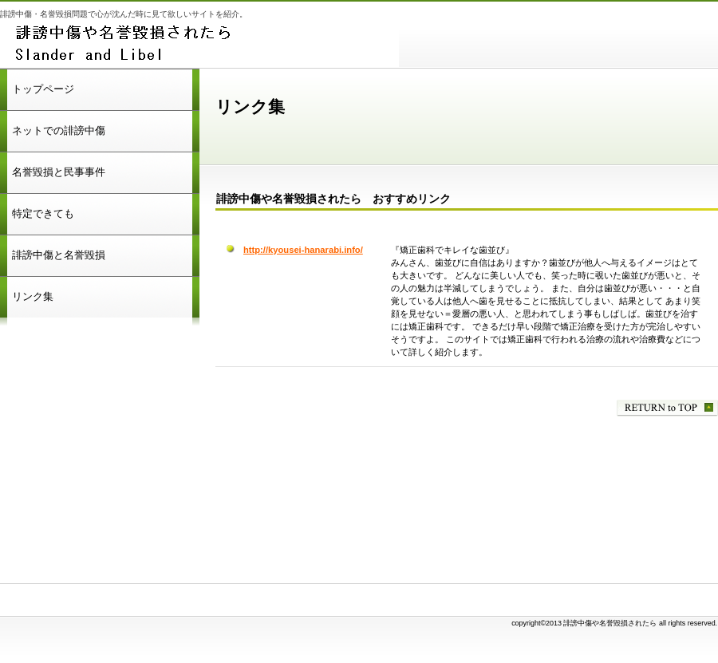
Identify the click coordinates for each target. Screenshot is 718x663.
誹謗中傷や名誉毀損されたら (199, 44)
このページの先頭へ (667, 408)
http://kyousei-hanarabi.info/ (303, 250)
